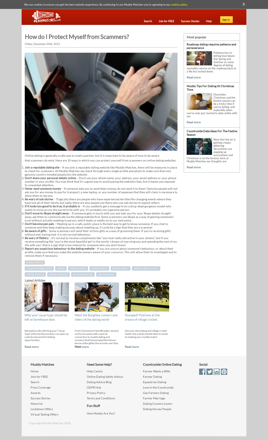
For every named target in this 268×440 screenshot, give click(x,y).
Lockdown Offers (42, 409)
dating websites (58, 274)
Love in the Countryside (158, 387)
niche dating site (83, 274)
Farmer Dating (152, 376)
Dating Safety (99, 268)
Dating (61, 268)
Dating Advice (34, 262)
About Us (37, 403)
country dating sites (39, 268)
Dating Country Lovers (157, 403)
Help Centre (95, 371)
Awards (36, 393)
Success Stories (40, 398)
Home (34, 371)
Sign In (226, 19)
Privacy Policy (96, 393)
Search (35, 382)
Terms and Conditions (101, 398)
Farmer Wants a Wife (156, 371)
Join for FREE (39, 376)
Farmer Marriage (154, 398)
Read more (31, 346)
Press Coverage (41, 387)
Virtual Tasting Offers (44, 414)
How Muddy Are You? (101, 413)
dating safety (120, 268)
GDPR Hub (94, 387)
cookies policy (179, 4)
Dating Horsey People (157, 409)
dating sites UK (35, 274)
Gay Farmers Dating (156, 393)
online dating (106, 274)
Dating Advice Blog (99, 382)
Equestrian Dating (154, 382)
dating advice (78, 268)
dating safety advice (146, 268)
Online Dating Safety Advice (105, 376)
